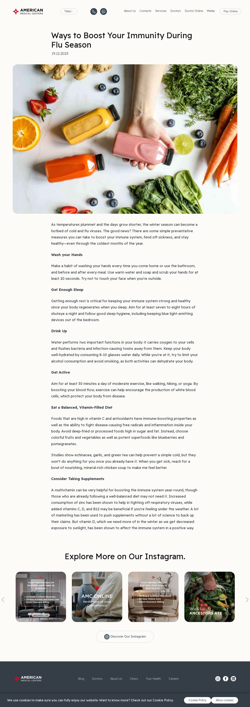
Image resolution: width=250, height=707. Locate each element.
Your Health (153, 678)
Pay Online (230, 11)
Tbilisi (67, 11)
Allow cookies (224, 700)
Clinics (134, 678)
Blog (81, 678)
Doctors (175, 11)
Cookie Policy (197, 700)
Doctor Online (194, 11)
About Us (130, 11)
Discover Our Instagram (125, 637)
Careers (174, 678)
